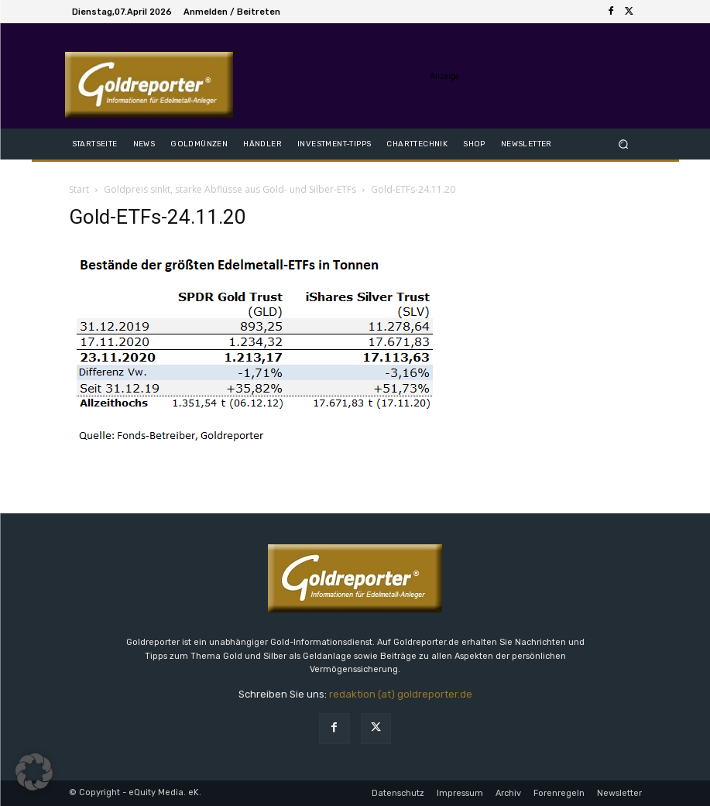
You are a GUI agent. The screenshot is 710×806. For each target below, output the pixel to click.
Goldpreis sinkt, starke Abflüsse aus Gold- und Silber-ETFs (230, 189)
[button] (623, 144)
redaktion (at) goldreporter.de (400, 694)
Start (79, 189)
